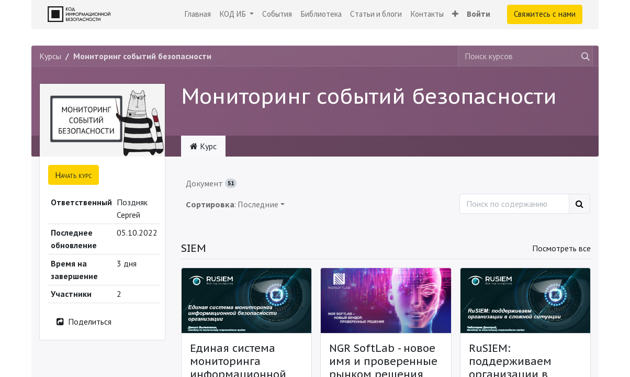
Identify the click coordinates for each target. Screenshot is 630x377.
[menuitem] (197, 14)
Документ (211, 183)
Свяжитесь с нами (545, 14)
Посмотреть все (561, 248)
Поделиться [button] (83, 321)
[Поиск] (579, 204)
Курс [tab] (203, 146)
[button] (455, 14)
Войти (478, 14)
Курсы (50, 56)
